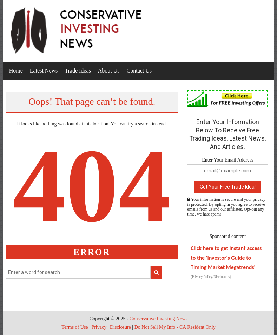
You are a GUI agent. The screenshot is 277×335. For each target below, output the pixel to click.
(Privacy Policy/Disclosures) (211, 277)
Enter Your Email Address (227, 160)
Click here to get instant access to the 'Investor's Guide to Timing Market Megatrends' (226, 258)
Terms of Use (74, 327)
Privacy (98, 327)
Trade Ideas (78, 71)
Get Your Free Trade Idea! (228, 187)
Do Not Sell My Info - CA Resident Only (175, 327)
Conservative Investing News (158, 318)
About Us (109, 71)
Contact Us (139, 71)
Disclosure (120, 327)
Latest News (44, 71)
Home (16, 71)
